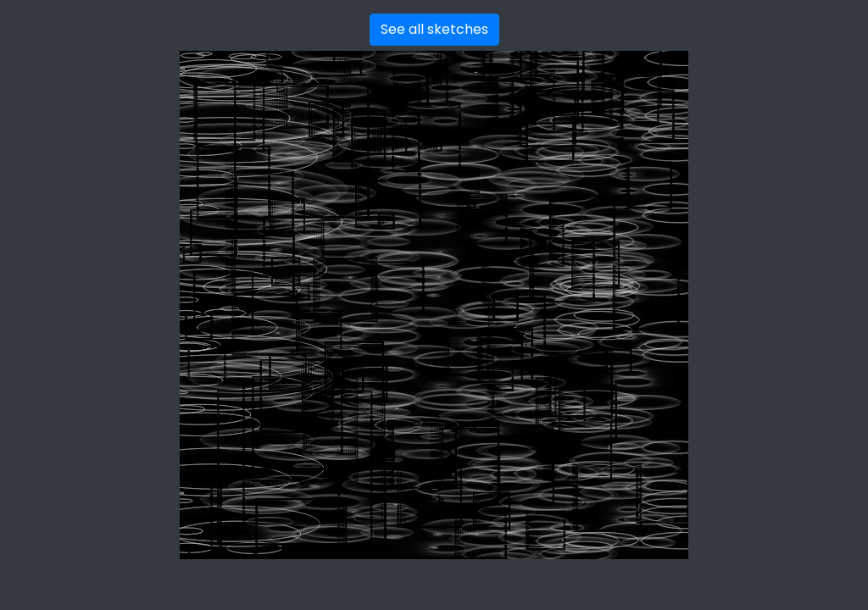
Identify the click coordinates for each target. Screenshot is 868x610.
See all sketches (434, 29)
